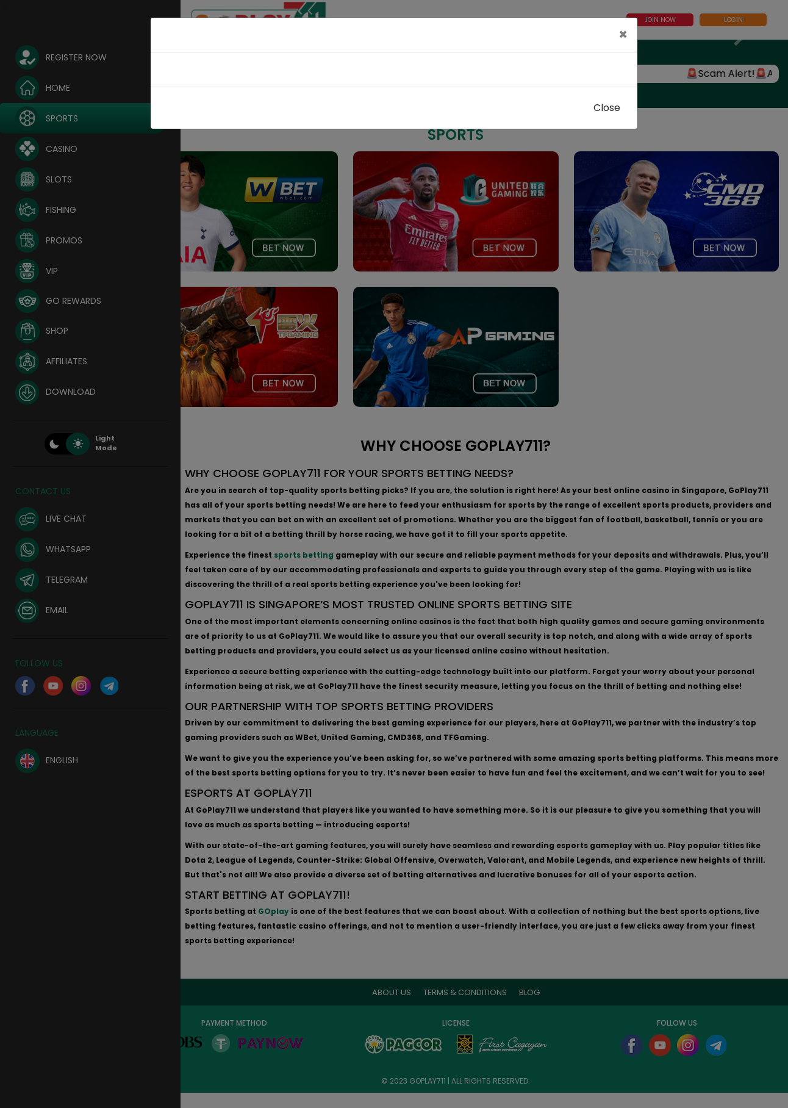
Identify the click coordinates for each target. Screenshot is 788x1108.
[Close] (623, 35)
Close (606, 108)
